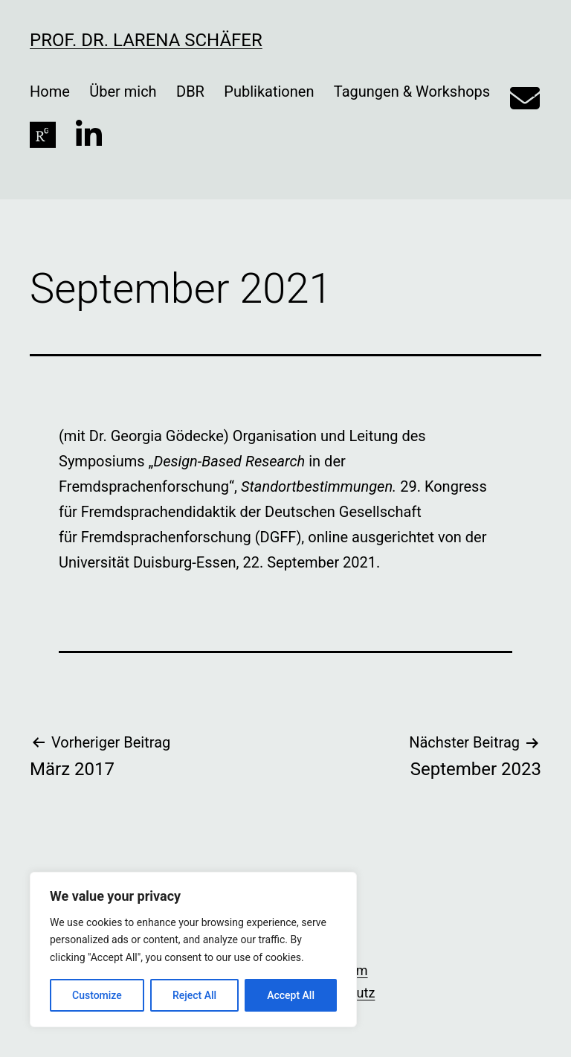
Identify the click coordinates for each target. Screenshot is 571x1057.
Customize (97, 995)
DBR (190, 91)
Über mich (122, 91)
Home (50, 91)
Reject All (194, 995)
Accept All (290, 995)
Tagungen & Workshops (412, 91)
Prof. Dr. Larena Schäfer (146, 40)
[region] (193, 949)
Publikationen (269, 91)
